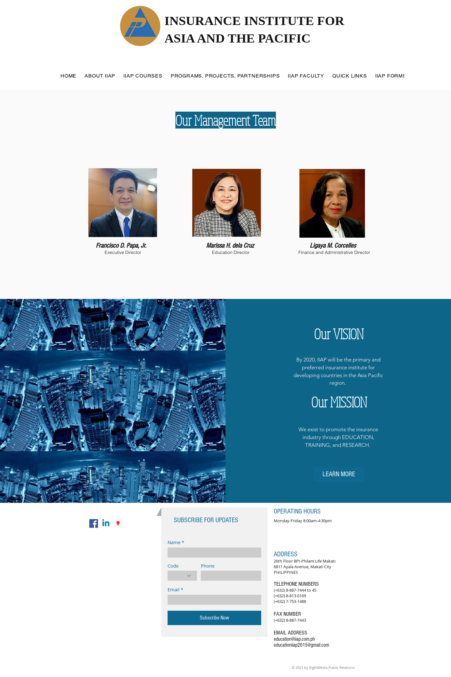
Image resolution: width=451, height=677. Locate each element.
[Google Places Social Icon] (118, 523)
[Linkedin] (105, 523)
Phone (208, 565)
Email (173, 589)
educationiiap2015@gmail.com (301, 645)
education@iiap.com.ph (294, 639)
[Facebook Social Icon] (93, 523)
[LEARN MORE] (339, 474)
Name (174, 542)
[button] (99, 76)
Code (173, 565)
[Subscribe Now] (214, 618)
